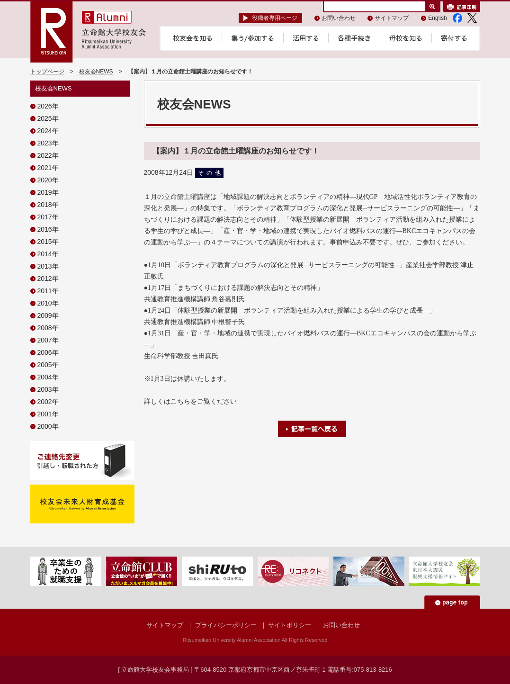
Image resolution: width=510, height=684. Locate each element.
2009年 (48, 315)
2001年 (48, 414)
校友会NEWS (96, 71)
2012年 (48, 278)
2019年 (48, 192)
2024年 (48, 131)
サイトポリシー (289, 625)
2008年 (48, 328)
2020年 (48, 180)
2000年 (48, 426)
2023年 (48, 143)
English (437, 18)
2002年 (48, 401)
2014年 (48, 254)
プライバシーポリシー (226, 625)
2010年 (48, 303)
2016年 (48, 229)
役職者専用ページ (274, 18)
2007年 (48, 340)
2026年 (48, 106)
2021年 (48, 167)
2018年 (48, 204)
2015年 (48, 241)
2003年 (48, 389)
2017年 (48, 217)
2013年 (48, 266)
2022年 (48, 155)
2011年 (48, 291)
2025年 (48, 118)
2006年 (48, 352)
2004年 (48, 377)
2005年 (48, 365)
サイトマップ (392, 18)
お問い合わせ (339, 18)
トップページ (47, 71)
